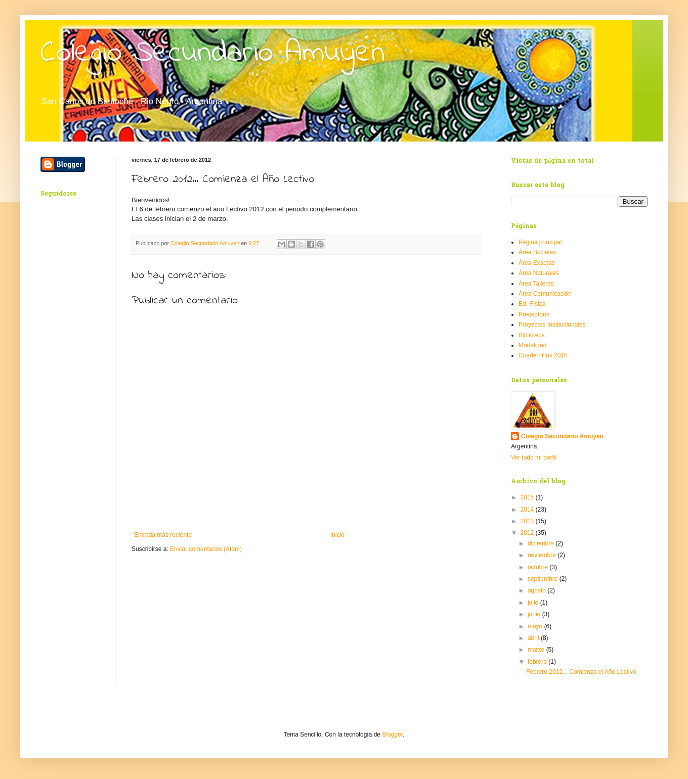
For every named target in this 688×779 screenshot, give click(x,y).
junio (535, 614)
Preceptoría (534, 314)
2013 (528, 521)
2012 (528, 532)
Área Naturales (539, 273)
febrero (538, 661)
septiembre (544, 578)
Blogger (392, 734)
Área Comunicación (545, 293)
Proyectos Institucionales (552, 324)
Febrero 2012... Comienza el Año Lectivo (581, 671)
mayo (536, 626)
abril (534, 637)
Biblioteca (532, 335)
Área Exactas (536, 262)
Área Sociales (537, 252)
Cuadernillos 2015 (543, 355)
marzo (537, 649)
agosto (537, 590)
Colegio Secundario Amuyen (212, 53)
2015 (528, 497)
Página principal (540, 242)
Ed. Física (532, 303)
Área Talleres (536, 283)
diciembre (541, 543)
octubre (538, 567)
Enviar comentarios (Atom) (206, 549)
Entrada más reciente (163, 534)
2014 (528, 509)
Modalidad (532, 345)
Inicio (337, 534)
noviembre (542, 555)
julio (534, 602)
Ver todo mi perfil (533, 457)
